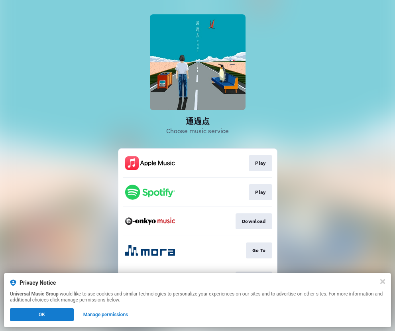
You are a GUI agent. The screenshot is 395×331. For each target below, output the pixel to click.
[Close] (382, 281)
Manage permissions (105, 314)
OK (42, 314)
